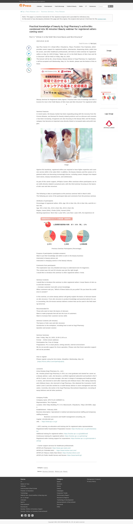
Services (59, 484)
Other (58, 507)
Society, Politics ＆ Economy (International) (34, 511)
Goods (59, 482)
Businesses (92, 6)
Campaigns (60, 491)
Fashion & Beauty (71, 6)
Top (22, 12)
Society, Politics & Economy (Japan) (31, 509)
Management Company (94, 479)
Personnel (60, 504)
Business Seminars (48, 471)
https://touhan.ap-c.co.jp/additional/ (76, 433)
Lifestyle (39, 6)
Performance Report (63, 495)
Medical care (58, 471)
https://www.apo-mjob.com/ (61, 448)
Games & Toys (25, 484)
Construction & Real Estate (29, 488)
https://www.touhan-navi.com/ (66, 450)
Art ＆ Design (25, 498)
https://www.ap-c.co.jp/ (49, 421)
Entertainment (48, 6)
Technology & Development (65, 500)
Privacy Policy (91, 481)
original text (102, 19)
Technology (24, 493)
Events (46, 468)
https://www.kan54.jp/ (74, 455)
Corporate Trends (62, 493)
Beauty (65, 471)
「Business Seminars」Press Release (52, 12)
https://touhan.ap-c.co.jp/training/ (76, 436)
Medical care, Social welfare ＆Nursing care (34, 495)
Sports (23, 502)
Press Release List (32, 12)
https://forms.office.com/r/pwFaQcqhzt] (51, 361)
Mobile (81, 6)
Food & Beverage (59, 6)
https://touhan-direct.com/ (71, 453)
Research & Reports (63, 498)
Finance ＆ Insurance (27, 491)
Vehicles (23, 486)
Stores (59, 486)
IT (86, 6)
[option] (109, 62)
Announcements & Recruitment (66, 502)
